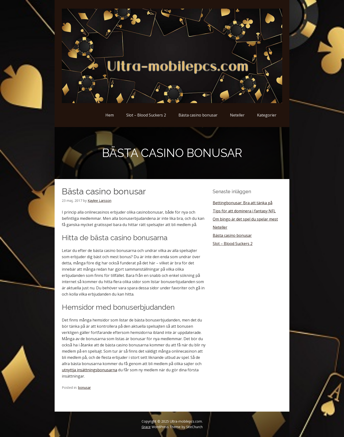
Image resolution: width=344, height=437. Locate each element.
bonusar (84, 387)
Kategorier (266, 115)
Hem (109, 115)
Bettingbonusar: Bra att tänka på (242, 202)
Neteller (237, 115)
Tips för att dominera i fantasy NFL (244, 211)
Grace (146, 427)
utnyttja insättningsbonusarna (89, 370)
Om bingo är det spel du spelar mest (245, 219)
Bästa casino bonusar (198, 115)
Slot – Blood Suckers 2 (146, 115)
